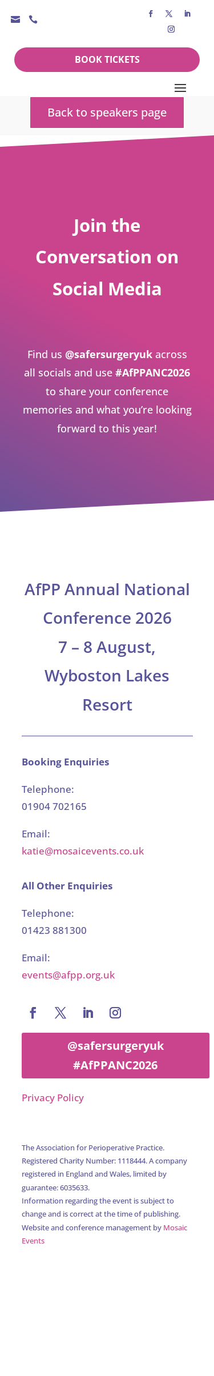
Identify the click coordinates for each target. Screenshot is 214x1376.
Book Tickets (107, 59)
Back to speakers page (107, 112)
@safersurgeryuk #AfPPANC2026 (115, 1055)
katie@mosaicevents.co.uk (83, 850)
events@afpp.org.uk (68, 974)
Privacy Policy (53, 1097)
